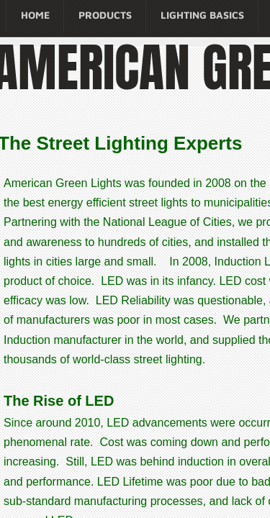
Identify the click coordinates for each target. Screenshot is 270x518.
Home (35, 15)
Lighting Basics (202, 15)
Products (105, 15)
